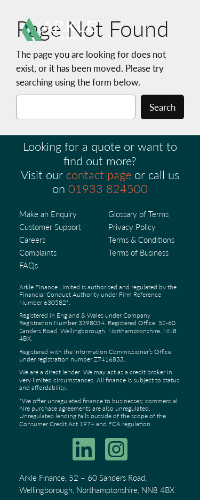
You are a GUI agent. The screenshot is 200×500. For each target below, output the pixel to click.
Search (162, 107)
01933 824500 (108, 188)
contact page (98, 174)
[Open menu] (165, 29)
